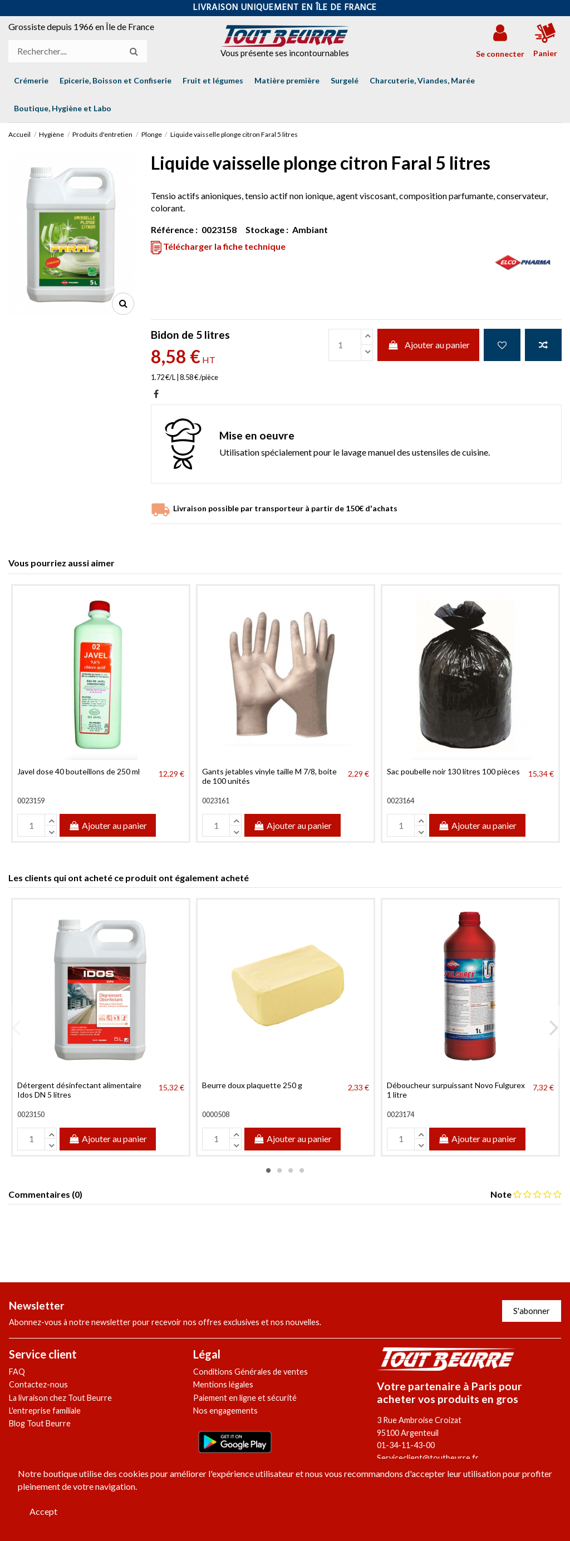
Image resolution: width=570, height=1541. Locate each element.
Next (553, 1027)
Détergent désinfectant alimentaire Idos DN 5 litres (79, 1089)
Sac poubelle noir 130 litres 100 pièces (453, 771)
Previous (16, 1027)
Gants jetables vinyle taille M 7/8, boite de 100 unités (269, 776)
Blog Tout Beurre (40, 1423)
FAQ (17, 1371)
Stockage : (266, 229)
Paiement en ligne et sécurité (245, 1397)
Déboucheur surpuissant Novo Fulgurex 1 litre (456, 1089)
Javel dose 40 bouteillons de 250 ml (78, 771)
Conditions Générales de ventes (250, 1371)
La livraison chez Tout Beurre (60, 1397)
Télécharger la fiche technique (218, 247)
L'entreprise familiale (45, 1410)
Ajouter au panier (428, 344)
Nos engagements (225, 1410)
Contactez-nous (38, 1384)
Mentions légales (223, 1384)
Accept (43, 1511)
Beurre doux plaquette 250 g (252, 1085)
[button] (62, 108)
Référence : (174, 229)
